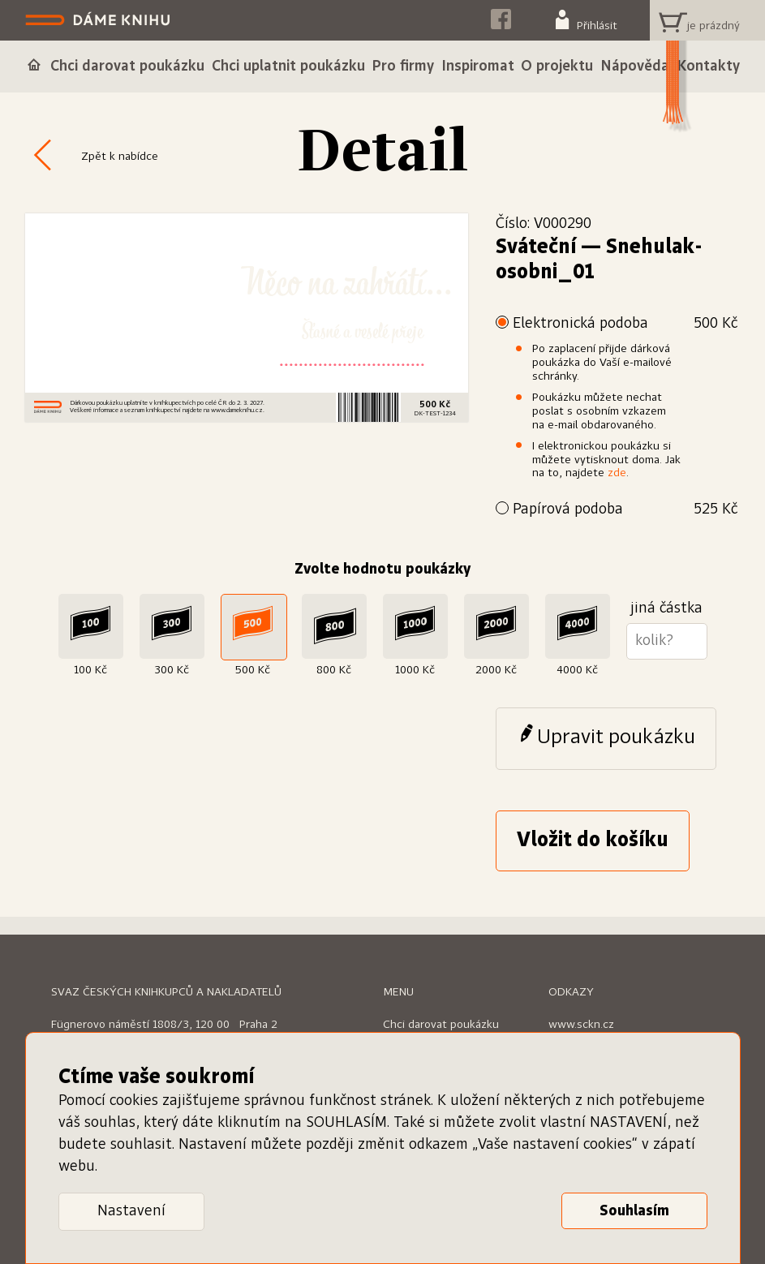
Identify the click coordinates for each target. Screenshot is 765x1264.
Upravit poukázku (616, 737)
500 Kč (252, 670)
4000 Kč (577, 670)
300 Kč (171, 670)
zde (617, 473)
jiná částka (666, 608)
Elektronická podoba (625, 324)
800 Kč (333, 670)
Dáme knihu (99, 20)
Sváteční (536, 247)
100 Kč (90, 670)
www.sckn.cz (581, 1024)
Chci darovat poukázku (441, 1024)
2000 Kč (496, 670)
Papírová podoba (625, 510)
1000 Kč (415, 670)
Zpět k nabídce (119, 156)
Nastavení (131, 1211)
